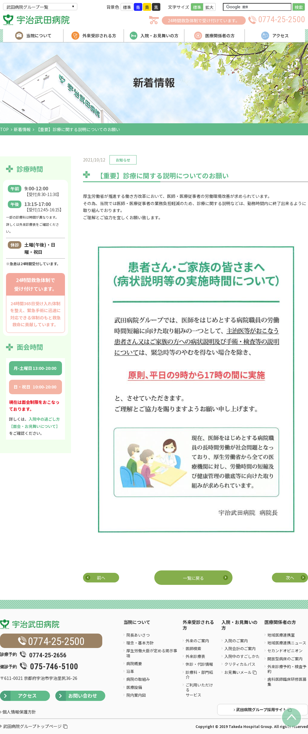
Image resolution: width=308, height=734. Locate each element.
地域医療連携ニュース (286, 643)
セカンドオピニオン (285, 650)
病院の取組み (138, 679)
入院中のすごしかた (242, 656)
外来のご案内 (197, 640)
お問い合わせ (76, 696)
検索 (298, 7)
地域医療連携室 (281, 635)
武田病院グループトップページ (35, 726)
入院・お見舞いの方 (239, 625)
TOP (4, 129)
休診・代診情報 (199, 664)
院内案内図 (136, 695)
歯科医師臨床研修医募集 (286, 681)
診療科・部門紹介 (199, 674)
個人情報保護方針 (18, 712)
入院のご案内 (236, 640)
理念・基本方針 (140, 643)
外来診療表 (195, 656)
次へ (290, 578)
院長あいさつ (138, 635)
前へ (101, 578)
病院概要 (134, 663)
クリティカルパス (239, 664)
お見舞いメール (240, 672)
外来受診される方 (198, 625)
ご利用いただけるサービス (199, 690)
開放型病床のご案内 (285, 659)
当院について (136, 622)
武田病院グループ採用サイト (262, 709)
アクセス (18, 696)
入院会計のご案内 (240, 648)
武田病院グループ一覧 (27, 7)
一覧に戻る (193, 578)
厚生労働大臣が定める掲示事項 (151, 653)
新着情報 (22, 129)
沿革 (130, 671)
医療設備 (134, 687)
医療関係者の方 (280, 622)
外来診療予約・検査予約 (286, 669)
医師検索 (193, 648)
